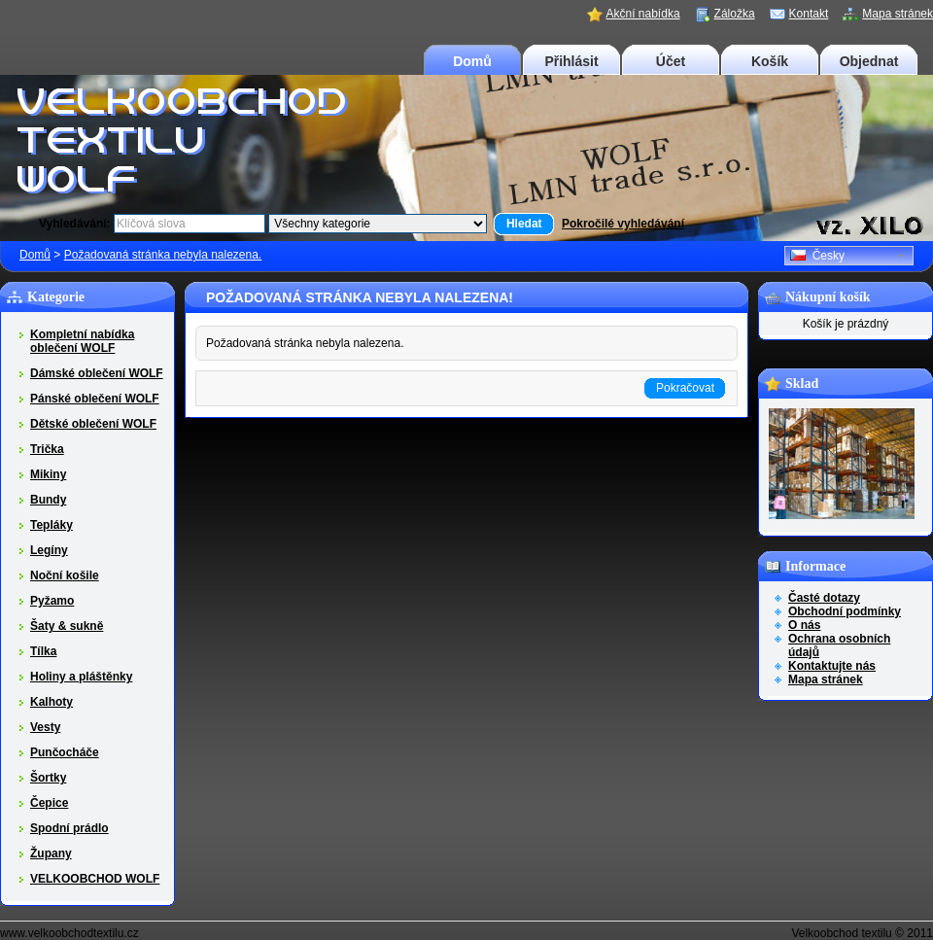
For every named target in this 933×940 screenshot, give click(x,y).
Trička (47, 449)
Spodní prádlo (69, 828)
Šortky (48, 777)
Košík (769, 61)
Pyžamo (52, 601)
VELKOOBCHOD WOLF (94, 879)
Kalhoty (51, 702)
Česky (817, 255)
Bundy (48, 499)
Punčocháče (64, 752)
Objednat (869, 61)
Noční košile (64, 575)
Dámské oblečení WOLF (96, 373)
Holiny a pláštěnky (81, 676)
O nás (804, 625)
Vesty (45, 727)
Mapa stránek (897, 13)
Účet (670, 61)
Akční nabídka (643, 13)
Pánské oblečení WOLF (94, 398)
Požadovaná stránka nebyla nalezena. (162, 254)
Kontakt (809, 13)
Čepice (49, 803)
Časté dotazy (824, 598)
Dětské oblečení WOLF (93, 424)
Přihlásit (571, 61)
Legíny (49, 550)
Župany (51, 853)
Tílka (43, 651)
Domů (472, 61)
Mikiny (48, 474)
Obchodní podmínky (844, 611)
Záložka (734, 13)
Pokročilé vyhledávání (623, 223)
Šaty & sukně (66, 626)
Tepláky (51, 525)
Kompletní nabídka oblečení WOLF (82, 341)
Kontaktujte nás (832, 666)
